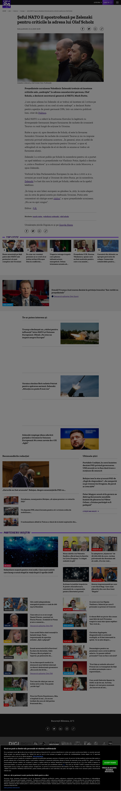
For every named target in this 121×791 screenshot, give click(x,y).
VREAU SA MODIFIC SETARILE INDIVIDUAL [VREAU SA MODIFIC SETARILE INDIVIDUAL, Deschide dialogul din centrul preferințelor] (109, 769)
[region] (60, 768)
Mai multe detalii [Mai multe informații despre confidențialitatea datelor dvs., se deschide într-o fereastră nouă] (38, 756)
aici (64, 764)
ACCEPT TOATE (110, 762)
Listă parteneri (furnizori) (12, 787)
